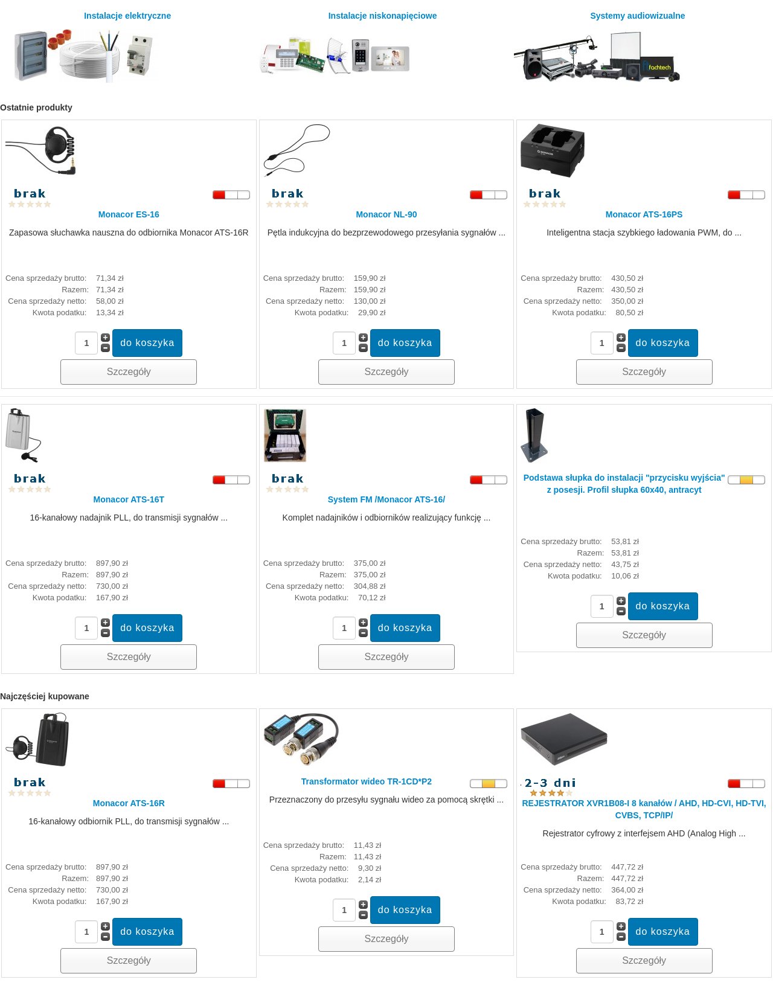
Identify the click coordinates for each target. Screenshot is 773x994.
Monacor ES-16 (128, 214)
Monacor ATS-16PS (644, 214)
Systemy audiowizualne (599, 47)
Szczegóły (129, 372)
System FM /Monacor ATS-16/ (386, 499)
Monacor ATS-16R (129, 803)
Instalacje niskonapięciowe (347, 47)
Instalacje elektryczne (87, 47)
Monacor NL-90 (386, 214)
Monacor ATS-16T (129, 499)
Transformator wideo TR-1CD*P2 (366, 781)
